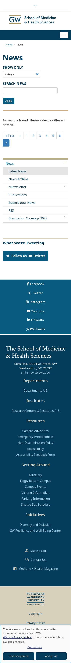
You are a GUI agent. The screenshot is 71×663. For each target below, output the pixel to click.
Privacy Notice (35, 623)
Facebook (37, 284)
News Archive (18, 179)
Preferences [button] (34, 647)
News (10, 163)
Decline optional (19, 656)
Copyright (35, 613)
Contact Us (38, 560)
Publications (18, 195)
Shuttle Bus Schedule (35, 504)
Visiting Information (35, 492)
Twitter (37, 293)
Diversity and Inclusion (35, 525)
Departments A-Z (35, 390)
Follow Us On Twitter (25, 256)
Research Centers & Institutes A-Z (35, 411)
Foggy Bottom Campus (35, 481)
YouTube (37, 311)
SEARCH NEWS (14, 83)
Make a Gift (38, 551)
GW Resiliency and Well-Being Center (35, 530)
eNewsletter (17, 187)
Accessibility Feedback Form (35, 455)
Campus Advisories (35, 431)
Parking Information (35, 498)
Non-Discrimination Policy (35, 443)
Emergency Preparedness (36, 437)
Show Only (13, 67)
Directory (35, 475)
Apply (8, 101)
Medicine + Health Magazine (38, 569)
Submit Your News (22, 203)
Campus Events (35, 486)
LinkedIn (37, 320)
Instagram (37, 302)
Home (9, 44)
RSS (11, 210)
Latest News (17, 171)
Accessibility (35, 449)
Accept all (51, 656)
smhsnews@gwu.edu (35, 372)
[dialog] (35, 644)
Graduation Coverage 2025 (28, 218)
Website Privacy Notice (17, 637)
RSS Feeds (37, 329)
